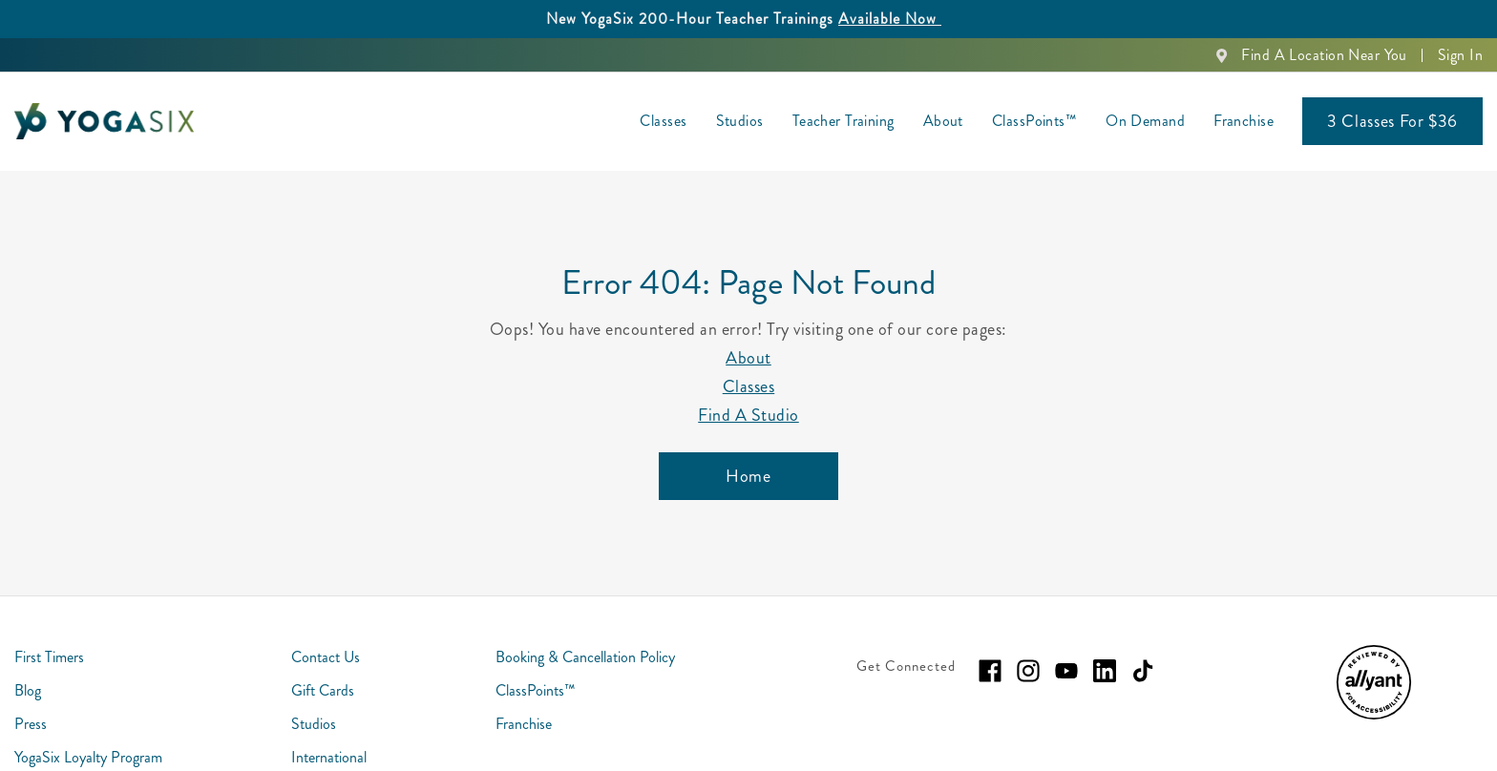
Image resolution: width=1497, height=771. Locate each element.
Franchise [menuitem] (1243, 121)
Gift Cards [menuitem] (322, 690)
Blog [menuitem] (27, 690)
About (748, 357)
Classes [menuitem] (663, 121)
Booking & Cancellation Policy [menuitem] (585, 657)
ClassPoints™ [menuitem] (1034, 121)
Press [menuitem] (30, 724)
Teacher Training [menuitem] (843, 121)
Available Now (889, 19)
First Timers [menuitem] (49, 657)
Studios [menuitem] (740, 121)
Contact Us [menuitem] (325, 657)
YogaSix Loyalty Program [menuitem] (88, 757)
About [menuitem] (943, 121)
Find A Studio (748, 415)
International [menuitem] (329, 757)
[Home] (748, 476)
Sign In (1460, 55)
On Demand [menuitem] (1145, 121)
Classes (749, 386)
